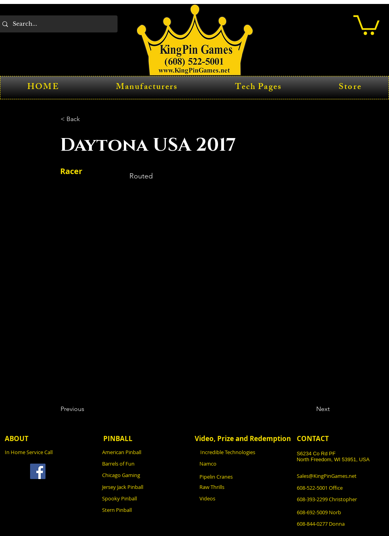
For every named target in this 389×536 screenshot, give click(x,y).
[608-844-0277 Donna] (340, 524)
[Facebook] (38, 471)
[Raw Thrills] (243, 487)
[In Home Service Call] (48, 452)
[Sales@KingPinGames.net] (340, 476)
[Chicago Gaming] (145, 475)
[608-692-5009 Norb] (340, 512)
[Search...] (57, 23)
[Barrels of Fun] (145, 464)
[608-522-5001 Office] (340, 488)
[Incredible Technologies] (243, 452)
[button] (366, 24)
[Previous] (87, 409)
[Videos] (243, 498)
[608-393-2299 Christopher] (341, 499)
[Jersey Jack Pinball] (145, 487)
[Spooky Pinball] (145, 498)
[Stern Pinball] (145, 510)
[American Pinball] (145, 452)
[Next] (310, 409)
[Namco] (243, 464)
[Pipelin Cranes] (243, 477)
